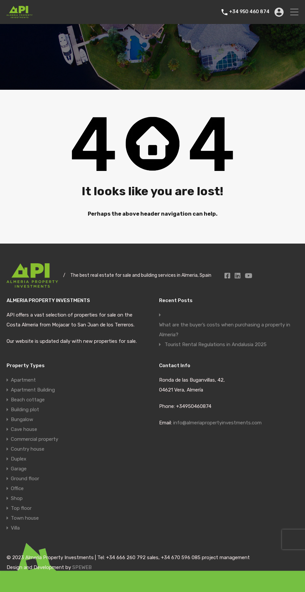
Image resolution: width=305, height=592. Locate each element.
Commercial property (34, 439)
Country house (27, 449)
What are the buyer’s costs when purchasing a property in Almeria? (224, 330)
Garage (19, 469)
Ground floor (25, 479)
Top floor (21, 508)
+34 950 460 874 (249, 11)
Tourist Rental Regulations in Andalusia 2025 (216, 344)
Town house (25, 518)
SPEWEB (82, 567)
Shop (17, 498)
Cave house (24, 429)
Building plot (25, 410)
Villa (15, 528)
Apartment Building (33, 390)
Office (17, 488)
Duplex (18, 459)
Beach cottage (28, 400)
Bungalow (22, 419)
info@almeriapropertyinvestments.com (217, 423)
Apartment (23, 380)
